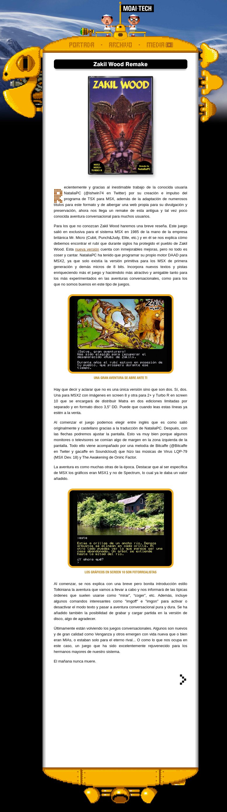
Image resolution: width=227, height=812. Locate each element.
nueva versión (87, 249)
